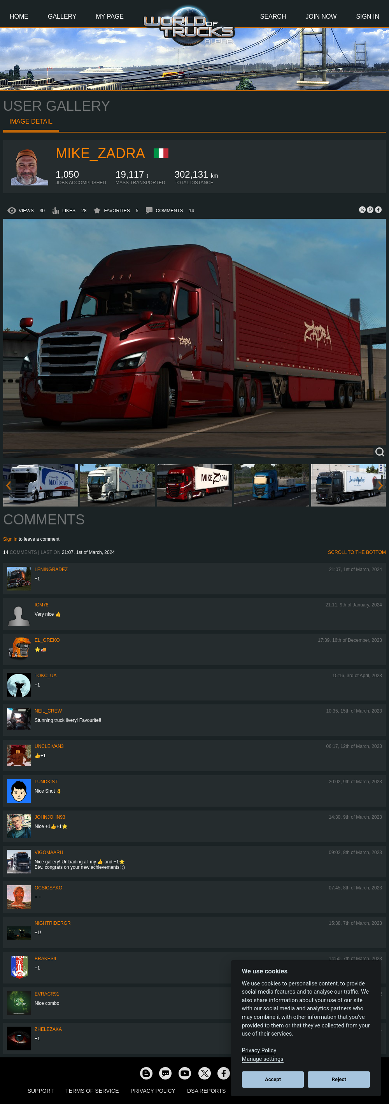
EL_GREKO (47, 640)
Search (273, 16)
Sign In (367, 16)
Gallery (62, 16)
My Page (110, 16)
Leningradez (51, 569)
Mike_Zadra (100, 153)
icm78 (41, 605)
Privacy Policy (153, 1091)
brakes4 (45, 958)
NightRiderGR (53, 923)
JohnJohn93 (50, 817)
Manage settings (263, 1059)
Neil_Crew (48, 711)
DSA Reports (206, 1091)
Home (19, 16)
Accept (273, 1079)
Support (41, 1091)
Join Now (320, 16)
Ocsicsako (48, 888)
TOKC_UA (45, 675)
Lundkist (46, 781)
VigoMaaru (49, 852)
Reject (339, 1079)
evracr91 (47, 994)
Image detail (31, 121)
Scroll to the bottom (357, 552)
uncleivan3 (49, 746)
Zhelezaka (48, 1029)
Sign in (10, 539)
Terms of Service (92, 1091)
